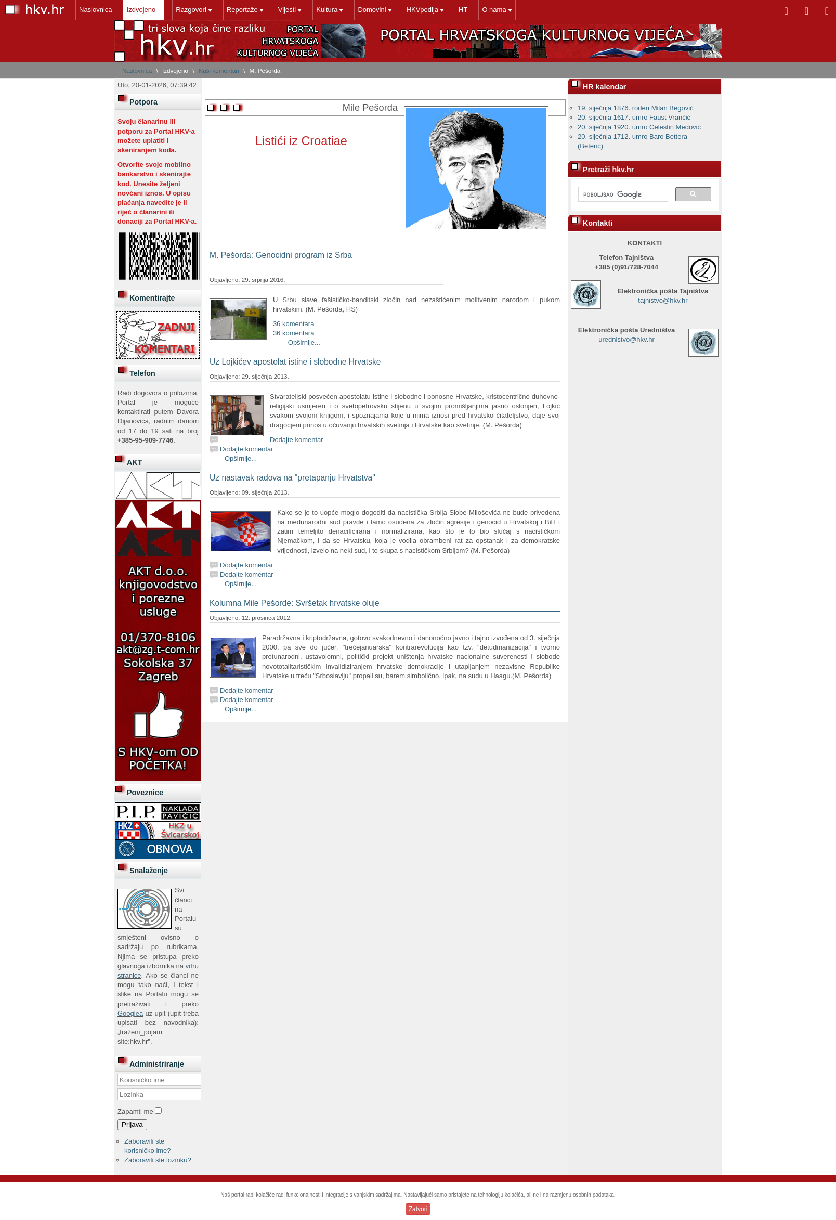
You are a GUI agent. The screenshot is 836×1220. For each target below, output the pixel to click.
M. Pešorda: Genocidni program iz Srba (281, 255)
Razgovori (191, 10)
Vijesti (287, 10)
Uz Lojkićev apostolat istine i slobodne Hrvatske (295, 361)
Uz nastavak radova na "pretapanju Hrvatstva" (292, 477)
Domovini (372, 10)
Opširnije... (304, 342)
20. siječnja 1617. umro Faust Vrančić (634, 117)
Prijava (132, 1124)
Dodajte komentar (296, 440)
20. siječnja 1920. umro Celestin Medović (639, 127)
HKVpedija (422, 10)
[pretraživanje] (622, 194)
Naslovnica (95, 10)
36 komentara (294, 324)
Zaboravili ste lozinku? (157, 1160)
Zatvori (418, 1209)
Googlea (130, 1013)
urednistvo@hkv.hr (626, 339)
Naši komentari (219, 70)
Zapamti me (135, 1111)
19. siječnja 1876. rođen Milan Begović (636, 108)
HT (463, 10)
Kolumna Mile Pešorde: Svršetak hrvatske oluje (295, 603)
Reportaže (242, 10)
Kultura (326, 10)
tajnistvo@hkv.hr (662, 300)
